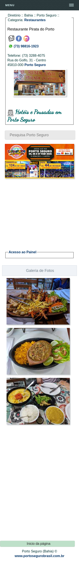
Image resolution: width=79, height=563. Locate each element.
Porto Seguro (35, 65)
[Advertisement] (39, 211)
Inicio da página (38, 543)
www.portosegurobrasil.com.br (39, 556)
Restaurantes (35, 20)
